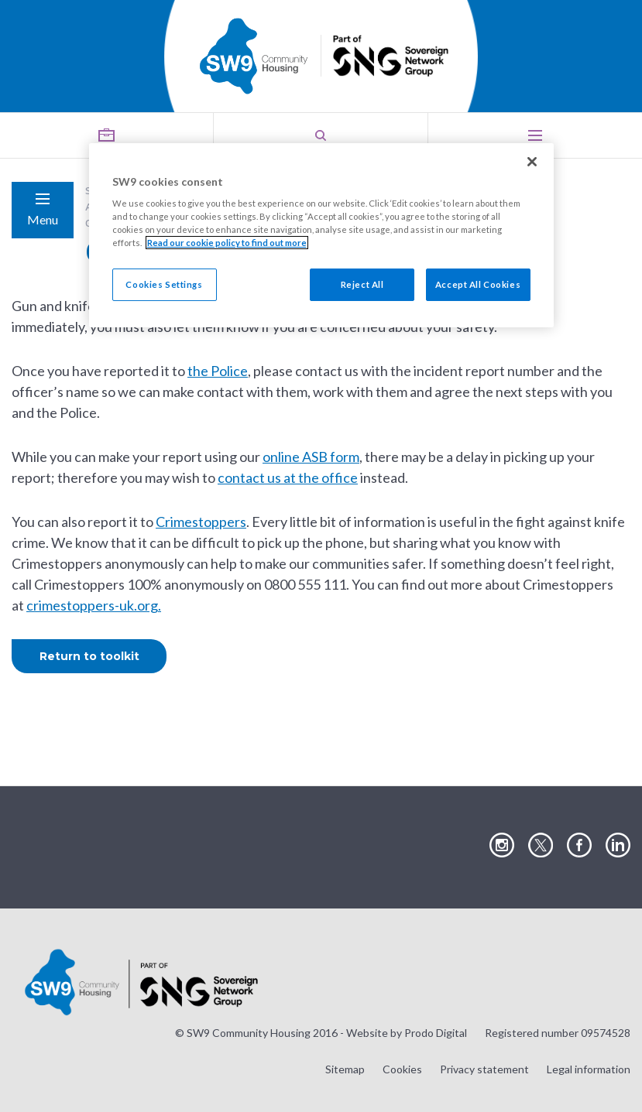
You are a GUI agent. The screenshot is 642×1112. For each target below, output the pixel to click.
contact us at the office (288, 477)
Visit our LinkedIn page (618, 845)
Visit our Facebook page (579, 845)
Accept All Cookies (477, 284)
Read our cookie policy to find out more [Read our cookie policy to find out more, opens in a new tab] (227, 243)
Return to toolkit (89, 656)
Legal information (588, 1069)
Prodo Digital (435, 1032)
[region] (321, 235)
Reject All (362, 284)
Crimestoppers (201, 521)
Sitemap (345, 1069)
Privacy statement (484, 1069)
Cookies (402, 1069)
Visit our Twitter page (540, 845)
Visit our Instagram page (501, 845)
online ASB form (311, 456)
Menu (42, 219)
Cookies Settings (163, 284)
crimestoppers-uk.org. (93, 605)
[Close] (532, 162)
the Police (217, 370)
